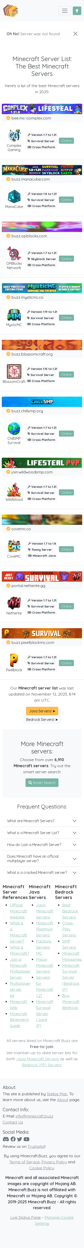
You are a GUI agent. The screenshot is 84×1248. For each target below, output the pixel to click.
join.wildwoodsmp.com (32, 471)
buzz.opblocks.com (29, 235)
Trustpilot (36, 1146)
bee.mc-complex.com (31, 117)
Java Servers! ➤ (42, 711)
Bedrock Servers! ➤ (42, 719)
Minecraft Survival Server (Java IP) (44, 1013)
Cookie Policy (41, 1167)
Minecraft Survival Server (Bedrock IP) (71, 977)
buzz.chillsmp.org (27, 410)
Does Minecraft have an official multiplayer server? (32, 858)
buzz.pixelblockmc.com (32, 642)
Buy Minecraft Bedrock (71, 1001)
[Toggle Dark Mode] (77, 11)
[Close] (75, 33)
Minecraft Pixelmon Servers (44, 928)
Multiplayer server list (20, 989)
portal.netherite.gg (28, 585)
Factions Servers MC (43, 947)
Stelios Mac (57, 1093)
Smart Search (42, 782)
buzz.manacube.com (30, 179)
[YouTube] (26, 1139)
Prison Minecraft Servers (44, 965)
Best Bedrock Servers (70, 910)
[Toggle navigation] (64, 10)
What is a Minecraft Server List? (33, 833)
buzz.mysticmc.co (27, 297)
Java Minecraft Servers (44, 910)
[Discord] (6, 1139)
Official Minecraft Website (18, 910)
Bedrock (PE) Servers (42, 1064)
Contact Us (13, 1122)
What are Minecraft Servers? (30, 821)
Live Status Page (25, 1217)
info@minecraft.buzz (34, 1115)
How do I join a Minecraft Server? (34, 844)
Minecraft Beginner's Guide (19, 1019)
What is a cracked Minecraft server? (37, 872)
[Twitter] (19, 1139)
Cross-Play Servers (69, 928)
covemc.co (21, 528)
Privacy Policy (54, 1161)
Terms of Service (24, 1161)
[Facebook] (13, 1139)
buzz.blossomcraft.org (32, 353)
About (62, 1099)
